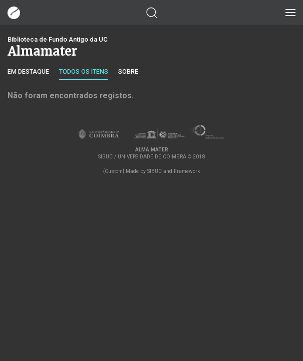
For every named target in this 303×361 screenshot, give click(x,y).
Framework (187, 171)
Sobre (128, 71)
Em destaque (28, 71)
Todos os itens (83, 71)
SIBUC (154, 171)
